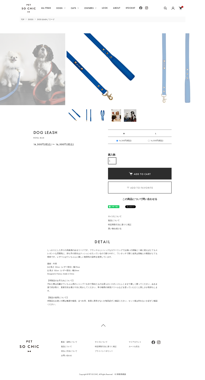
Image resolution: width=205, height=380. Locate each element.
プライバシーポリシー (104, 351)
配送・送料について (69, 342)
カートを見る (134, 346)
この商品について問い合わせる (139, 199)
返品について (114, 220)
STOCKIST (130, 7)
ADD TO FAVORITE (140, 187)
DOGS (59, 8)
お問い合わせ (66, 355)
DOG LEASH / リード (46, 19)
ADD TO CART (140, 174)
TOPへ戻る (102, 325)
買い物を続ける (115, 228)
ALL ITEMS (46, 7)
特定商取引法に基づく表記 (119, 224)
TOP (22, 19)
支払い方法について (69, 351)
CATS (73, 8)
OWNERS (89, 8)
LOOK (105, 7)
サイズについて (115, 216)
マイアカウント (135, 342)
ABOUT (116, 7)
